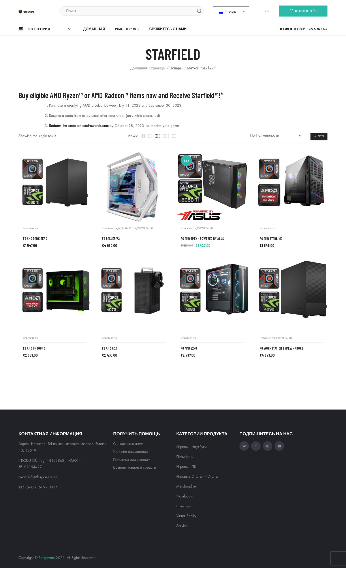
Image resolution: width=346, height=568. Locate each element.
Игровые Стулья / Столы (197, 476)
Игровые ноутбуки (191, 447)
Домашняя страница (147, 68)
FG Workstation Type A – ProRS (281, 348)
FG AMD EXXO (189, 348)
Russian (227, 12)
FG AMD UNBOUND (34, 348)
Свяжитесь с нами (128, 444)
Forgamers (47, 558)
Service (182, 526)
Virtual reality (186, 516)
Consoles (183, 506)
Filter (321, 136)
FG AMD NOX (109, 348)
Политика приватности (131, 460)
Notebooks (185, 496)
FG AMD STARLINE (271, 238)
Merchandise (186, 486)
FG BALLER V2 (111, 238)
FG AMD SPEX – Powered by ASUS (202, 238)
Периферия (186, 457)
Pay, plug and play (127, 228)
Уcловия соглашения (130, 452)
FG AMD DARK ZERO (35, 238)
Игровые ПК (30, 228)
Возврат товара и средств (134, 467)
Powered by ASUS (145, 228)
